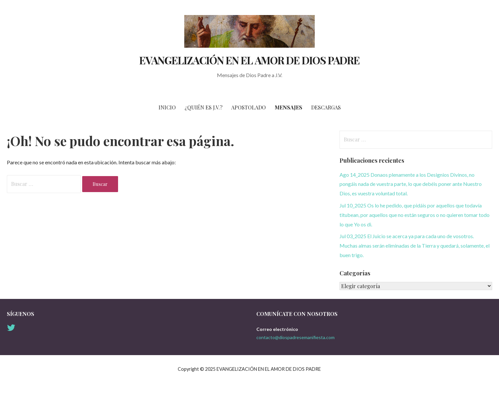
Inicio (167, 107)
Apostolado (248, 107)
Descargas (326, 107)
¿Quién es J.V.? (203, 107)
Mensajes (288, 107)
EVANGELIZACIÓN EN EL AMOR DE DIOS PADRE (249, 60)
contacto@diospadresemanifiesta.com (295, 337)
